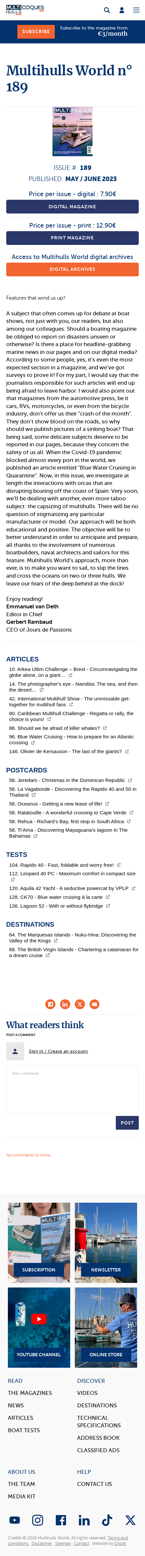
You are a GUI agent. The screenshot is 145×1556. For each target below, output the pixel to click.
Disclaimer (42, 1543)
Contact (81, 1543)
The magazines (30, 1393)
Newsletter (106, 1243)
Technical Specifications (99, 1422)
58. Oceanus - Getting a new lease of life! (59, 803)
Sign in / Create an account (58, 1051)
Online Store (106, 1327)
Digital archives (72, 269)
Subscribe (36, 31)
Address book (98, 1438)
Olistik (120, 1543)
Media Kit (21, 1496)
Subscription (39, 1243)
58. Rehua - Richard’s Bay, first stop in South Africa (70, 821)
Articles (20, 1418)
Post (127, 1122)
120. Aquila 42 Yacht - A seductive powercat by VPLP (72, 888)
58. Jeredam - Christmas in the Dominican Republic (70, 780)
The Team (21, 1484)
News (16, 1405)
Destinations (97, 1405)
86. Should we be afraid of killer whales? (58, 728)
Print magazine (72, 237)
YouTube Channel (39, 1327)
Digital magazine (72, 206)
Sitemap (63, 1543)
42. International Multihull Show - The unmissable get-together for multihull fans (69, 701)
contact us (94, 1484)
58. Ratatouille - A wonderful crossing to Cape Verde (71, 812)
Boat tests (24, 1430)
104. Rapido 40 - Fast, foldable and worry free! (65, 865)
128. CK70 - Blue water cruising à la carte (59, 897)
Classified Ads (98, 1450)
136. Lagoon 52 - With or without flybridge (59, 906)
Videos (87, 1393)
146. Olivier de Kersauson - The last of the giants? (69, 751)
